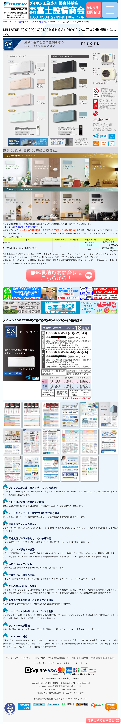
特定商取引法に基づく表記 (103, 658)
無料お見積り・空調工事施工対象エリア (52, 658)
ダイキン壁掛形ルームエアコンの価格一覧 (29, 22)
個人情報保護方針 (80, 658)
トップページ (81, 663)
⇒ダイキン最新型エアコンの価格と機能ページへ (23, 227)
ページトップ (12, 658)
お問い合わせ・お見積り (61, 663)
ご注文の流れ (40, 663)
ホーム (6, 22)
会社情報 (26, 658)
